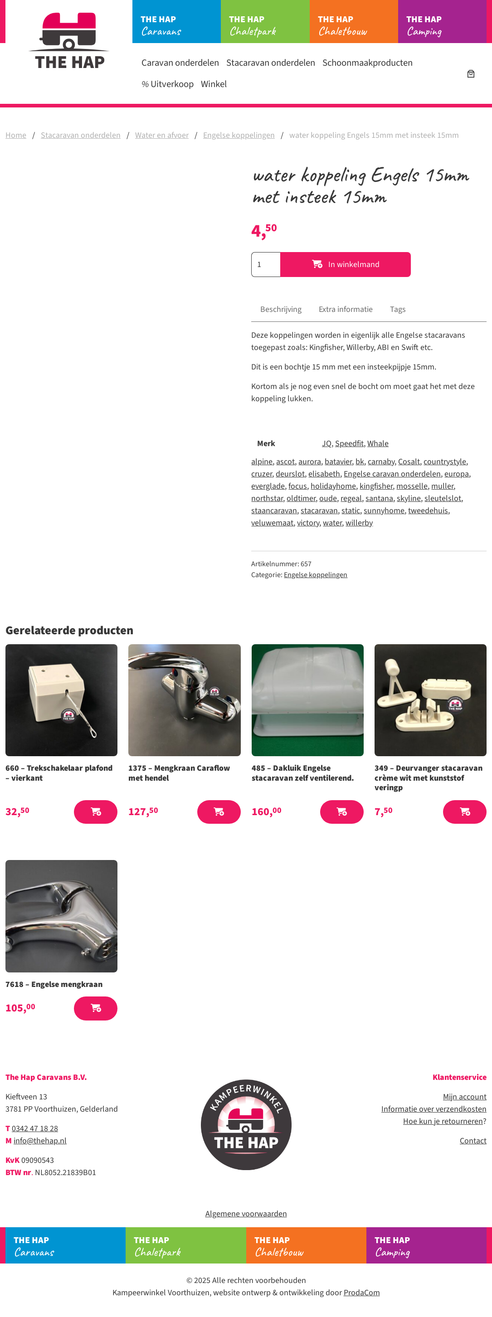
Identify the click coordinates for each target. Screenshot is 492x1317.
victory (308, 523)
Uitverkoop (167, 84)
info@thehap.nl (40, 1141)
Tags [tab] (398, 309)
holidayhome (333, 486)
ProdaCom (362, 1292)
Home (15, 135)
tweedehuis (428, 510)
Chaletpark (269, 26)
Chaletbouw (358, 26)
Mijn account (465, 1097)
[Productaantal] (265, 264)
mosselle (412, 486)
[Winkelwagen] (471, 73)
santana (379, 498)
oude (328, 498)
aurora (309, 461)
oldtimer (301, 498)
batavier (338, 461)
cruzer (261, 474)
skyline (409, 498)
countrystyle (445, 461)
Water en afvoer (162, 135)
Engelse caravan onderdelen (392, 474)
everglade (268, 486)
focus (297, 486)
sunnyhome (384, 510)
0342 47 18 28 (35, 1128)
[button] (95, 812)
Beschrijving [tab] (281, 309)
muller (442, 486)
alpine (262, 461)
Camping (446, 26)
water (332, 523)
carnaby (381, 461)
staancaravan (274, 510)
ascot (285, 461)
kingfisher (376, 486)
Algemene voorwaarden (246, 1214)
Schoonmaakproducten (367, 62)
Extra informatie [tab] (346, 309)
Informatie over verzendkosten (434, 1109)
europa (456, 474)
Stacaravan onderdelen (270, 62)
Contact (473, 1141)
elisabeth (324, 474)
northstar (267, 498)
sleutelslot (442, 498)
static (350, 510)
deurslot (290, 474)
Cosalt (409, 461)
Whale (378, 443)
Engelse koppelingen (239, 135)
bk (360, 461)
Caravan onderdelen (180, 62)
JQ (326, 443)
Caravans (181, 26)
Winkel (214, 84)
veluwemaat (272, 523)
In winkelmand (346, 264)
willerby (359, 523)
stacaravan (319, 510)
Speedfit (349, 443)
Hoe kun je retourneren (443, 1121)
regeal (351, 498)
